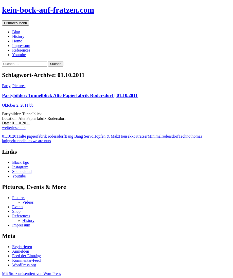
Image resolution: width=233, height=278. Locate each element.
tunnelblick (23, 141)
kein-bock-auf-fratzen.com (48, 9)
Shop (16, 211)
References (21, 50)
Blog (16, 32)
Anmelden (20, 251)
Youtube (19, 55)
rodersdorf (170, 136)
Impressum (21, 45)
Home (17, 41)
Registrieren (22, 246)
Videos (27, 202)
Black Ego (20, 162)
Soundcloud (21, 171)
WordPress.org (24, 265)
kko (132, 136)
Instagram (20, 167)
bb (31, 105)
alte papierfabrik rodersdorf (42, 136)
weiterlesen (14, 127)
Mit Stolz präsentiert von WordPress (31, 273)
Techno (184, 136)
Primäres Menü (15, 23)
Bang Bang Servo (79, 136)
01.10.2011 (11, 136)
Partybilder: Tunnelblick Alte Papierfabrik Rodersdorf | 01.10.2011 (70, 95)
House (124, 136)
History (18, 36)
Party (6, 86)
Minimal (155, 136)
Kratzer (141, 136)
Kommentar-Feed (26, 260)
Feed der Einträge (26, 256)
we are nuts (41, 141)
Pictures (19, 86)
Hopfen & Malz (106, 136)
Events (17, 207)
